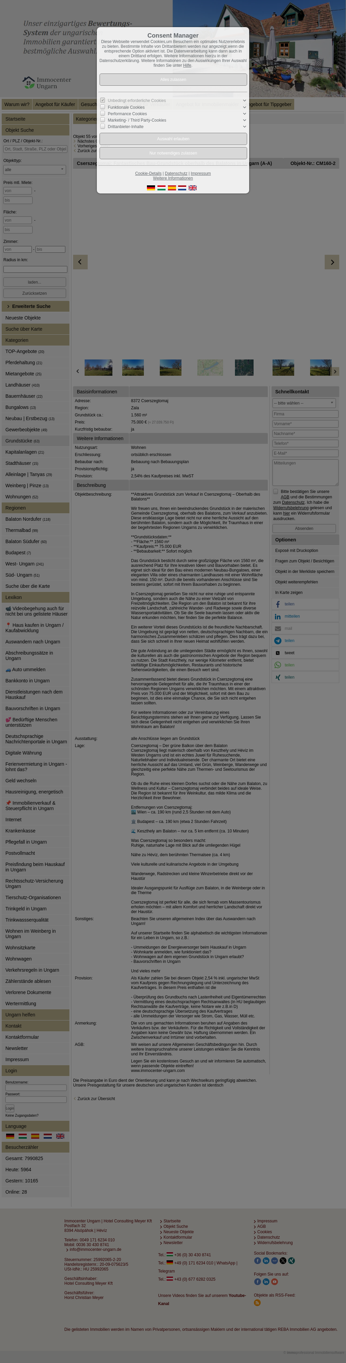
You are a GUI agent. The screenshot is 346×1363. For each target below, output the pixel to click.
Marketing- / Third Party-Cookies (137, 120)
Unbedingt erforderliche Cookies (137, 100)
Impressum (201, 173)
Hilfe (187, 65)
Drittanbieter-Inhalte (126, 126)
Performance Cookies (127, 113)
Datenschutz (176, 173)
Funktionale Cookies (126, 107)
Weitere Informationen (173, 178)
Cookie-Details (148, 173)
